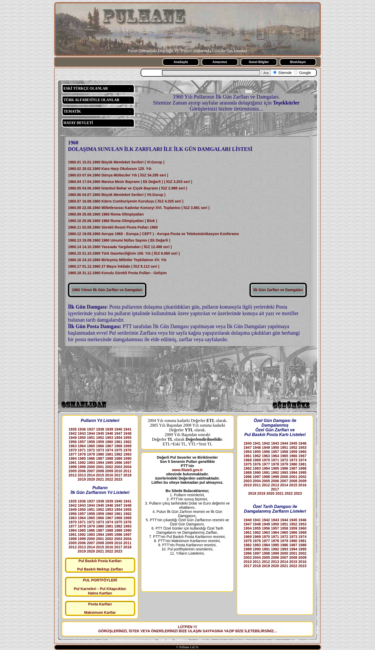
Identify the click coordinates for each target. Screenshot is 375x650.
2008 (100, 471)
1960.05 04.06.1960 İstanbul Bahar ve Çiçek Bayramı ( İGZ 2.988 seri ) (127, 188)
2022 (109, 479)
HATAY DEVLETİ (78, 123)
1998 (72, 467)
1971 (82, 450)
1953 (109, 438)
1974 (109, 450)
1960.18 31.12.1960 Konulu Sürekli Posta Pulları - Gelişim (117, 273)
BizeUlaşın (298, 62)
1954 (118, 438)
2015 (100, 475)
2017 (118, 475)
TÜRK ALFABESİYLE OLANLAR (91, 100)
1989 (118, 458)
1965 (91, 446)
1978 (82, 454)
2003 (118, 467)
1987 (100, 458)
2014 (91, 475)
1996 (118, 463)
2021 (100, 479)
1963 (72, 446)
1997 (127, 463)
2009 (109, 471)
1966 (100, 446)
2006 (82, 471)
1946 (109, 433)
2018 (127, 475)
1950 (82, 438)
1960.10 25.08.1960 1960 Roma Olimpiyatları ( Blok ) (112, 221)
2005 (72, 471)
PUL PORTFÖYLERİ (100, 580)
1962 (127, 442)
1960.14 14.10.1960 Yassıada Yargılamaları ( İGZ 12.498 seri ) (120, 247)
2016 (109, 475)
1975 (118, 450)
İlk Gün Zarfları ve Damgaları (278, 290)
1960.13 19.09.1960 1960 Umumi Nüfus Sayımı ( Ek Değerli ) (119, 240)
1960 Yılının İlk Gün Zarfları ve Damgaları (107, 290)
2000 (91, 467)
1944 (91, 433)
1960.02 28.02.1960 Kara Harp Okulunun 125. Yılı (109, 169)
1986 (91, 458)
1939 (109, 429)
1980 (100, 454)
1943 (82, 433)
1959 (100, 442)
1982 (118, 454)
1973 (100, 450)
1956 (72, 442)
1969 (127, 446)
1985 (82, 458)
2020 (91, 479)
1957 (82, 442)
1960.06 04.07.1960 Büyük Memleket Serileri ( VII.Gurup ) (116, 195)
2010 (118, 471)
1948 (127, 433)
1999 (82, 467)
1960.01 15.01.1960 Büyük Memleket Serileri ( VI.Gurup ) (116, 162)
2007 (91, 471)
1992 (82, 463)
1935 (72, 429)
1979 (91, 454)
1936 (82, 429)
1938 (100, 429)
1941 (127, 429)
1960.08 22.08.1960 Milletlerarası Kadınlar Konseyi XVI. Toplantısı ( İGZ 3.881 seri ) (139, 208)
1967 (109, 446)
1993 (91, 463)
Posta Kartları (100, 604)
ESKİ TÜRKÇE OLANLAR (86, 88)
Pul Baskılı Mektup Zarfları (100, 569)
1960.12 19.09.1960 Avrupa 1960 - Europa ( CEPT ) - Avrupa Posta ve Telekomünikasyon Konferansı (153, 234)
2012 (72, 475)
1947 (118, 433)
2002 (109, 467)
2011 (127, 471)
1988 (109, 458)
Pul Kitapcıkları (113, 589)
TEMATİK (72, 111)
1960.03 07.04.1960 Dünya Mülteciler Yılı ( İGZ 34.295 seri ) (118, 175)
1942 (72, 433)
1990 (127, 458)
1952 (100, 438)
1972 (91, 450)
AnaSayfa (181, 62)
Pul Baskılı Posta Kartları (100, 561)
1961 (118, 442)
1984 (72, 458)
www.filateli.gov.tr (187, 470)
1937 (91, 429)
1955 (127, 438)
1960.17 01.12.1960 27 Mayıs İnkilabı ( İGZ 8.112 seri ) (113, 266)
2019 (82, 479)
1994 (100, 463)
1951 (91, 438)
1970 (72, 450)
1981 (109, 454)
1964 (82, 446)
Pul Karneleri (85, 589)
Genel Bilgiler (259, 62)
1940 (118, 429)
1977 (72, 454)
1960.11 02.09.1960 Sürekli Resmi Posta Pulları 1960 (113, 227)
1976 (127, 450)
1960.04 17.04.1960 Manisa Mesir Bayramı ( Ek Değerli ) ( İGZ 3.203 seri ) (130, 182)
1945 (100, 433)
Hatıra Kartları (100, 593)
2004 (127, 467)
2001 (100, 467)
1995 (109, 463)
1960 (109, 442)
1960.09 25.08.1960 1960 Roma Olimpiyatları (106, 214)
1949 (72, 438)
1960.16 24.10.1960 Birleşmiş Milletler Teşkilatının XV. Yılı (117, 260)
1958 (91, 442)
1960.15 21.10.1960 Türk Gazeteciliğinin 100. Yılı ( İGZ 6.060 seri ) (124, 253)
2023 (118, 479)
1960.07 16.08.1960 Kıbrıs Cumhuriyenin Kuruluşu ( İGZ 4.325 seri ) (126, 201)
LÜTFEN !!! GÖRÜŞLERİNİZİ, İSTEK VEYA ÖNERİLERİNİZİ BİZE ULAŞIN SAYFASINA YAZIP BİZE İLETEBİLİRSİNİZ (186, 629)
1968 (118, 446)
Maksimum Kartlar (100, 612)
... (275, 631)
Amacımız (220, 62)
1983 (127, 454)
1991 (72, 463)
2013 (82, 475)
